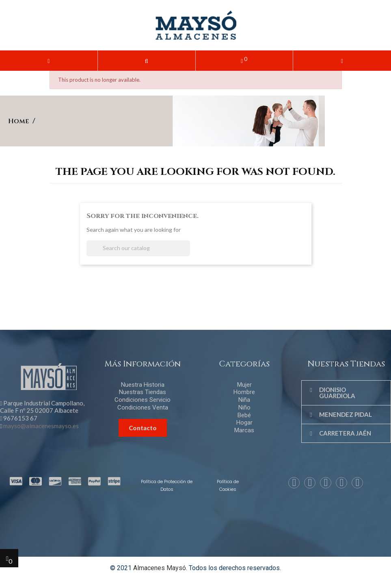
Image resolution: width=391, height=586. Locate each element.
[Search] (138, 248)
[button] (146, 60)
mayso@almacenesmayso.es (41, 425)
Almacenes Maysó (159, 568)
